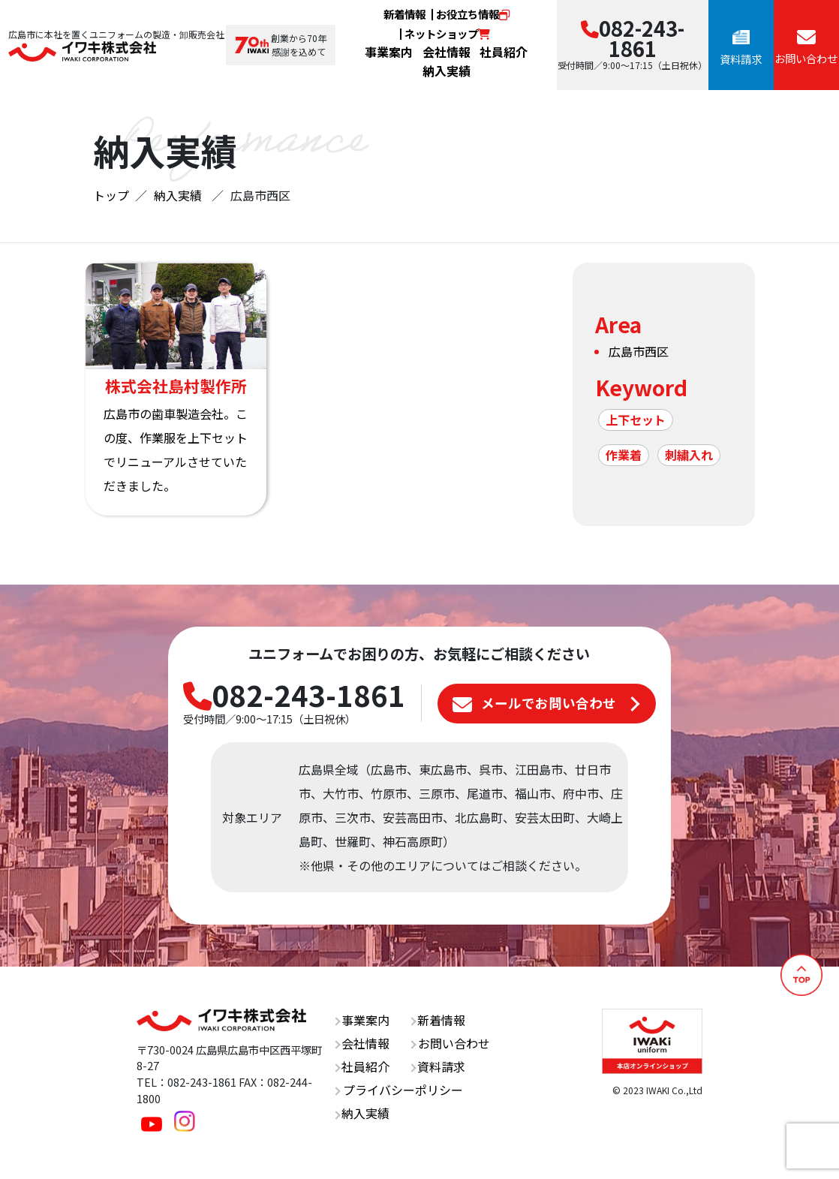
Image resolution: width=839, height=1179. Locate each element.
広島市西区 (639, 351)
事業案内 (389, 52)
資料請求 (437, 1066)
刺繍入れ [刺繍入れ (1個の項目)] (689, 455)
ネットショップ (447, 33)
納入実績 (447, 71)
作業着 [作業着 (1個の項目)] (624, 455)
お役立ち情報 (473, 14)
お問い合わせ (450, 1043)
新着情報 (404, 14)
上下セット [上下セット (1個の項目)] (636, 420)
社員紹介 (504, 52)
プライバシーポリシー (399, 1090)
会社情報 (447, 52)
